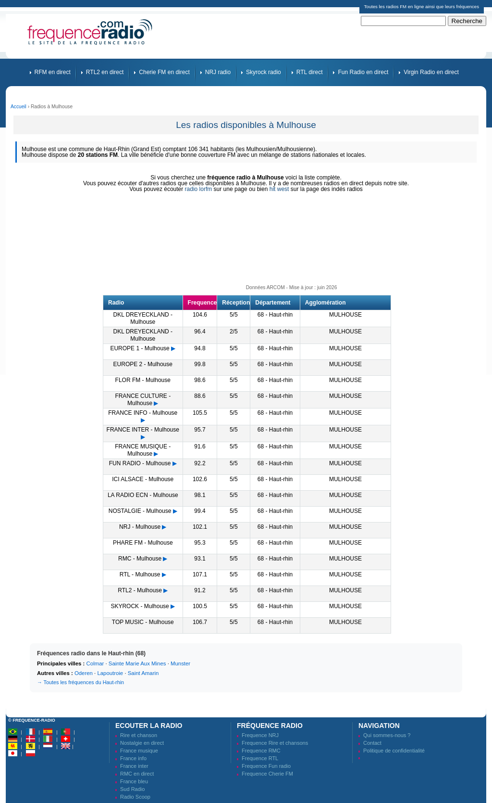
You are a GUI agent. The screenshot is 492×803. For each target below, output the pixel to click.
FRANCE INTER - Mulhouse (143, 429)
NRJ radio (218, 72)
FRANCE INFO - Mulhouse (142, 412)
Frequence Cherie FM (267, 774)
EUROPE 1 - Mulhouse (139, 348)
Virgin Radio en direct (431, 72)
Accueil (18, 106)
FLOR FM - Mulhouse (143, 380)
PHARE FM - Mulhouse (143, 542)
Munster (180, 663)
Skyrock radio (263, 72)
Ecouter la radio (148, 725)
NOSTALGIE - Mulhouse (140, 511)
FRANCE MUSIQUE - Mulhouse (143, 450)
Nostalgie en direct (142, 743)
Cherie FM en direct (164, 72)
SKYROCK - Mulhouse (140, 606)
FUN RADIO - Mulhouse (140, 463)
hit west (279, 189)
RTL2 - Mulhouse (140, 590)
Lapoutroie (110, 673)
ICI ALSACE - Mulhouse (142, 479)
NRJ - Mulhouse (139, 526)
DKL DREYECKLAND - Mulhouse (142, 318)
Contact (372, 743)
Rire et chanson (138, 735)
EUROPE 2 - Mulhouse (142, 364)
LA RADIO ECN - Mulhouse (143, 495)
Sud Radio (132, 789)
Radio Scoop (135, 797)
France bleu (134, 781)
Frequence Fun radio (266, 766)
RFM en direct (53, 72)
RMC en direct (137, 774)
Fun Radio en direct (363, 72)
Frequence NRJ (260, 735)
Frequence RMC (261, 750)
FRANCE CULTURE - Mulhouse (143, 400)
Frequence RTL (260, 758)
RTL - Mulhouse (140, 574)
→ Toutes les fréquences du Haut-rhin (80, 682)
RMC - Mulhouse (139, 558)
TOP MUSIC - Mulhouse (143, 622)
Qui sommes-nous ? (386, 735)
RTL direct (309, 72)
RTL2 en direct (105, 72)
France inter (134, 766)
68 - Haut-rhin (275, 314)
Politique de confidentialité (394, 750)
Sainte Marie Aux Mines (137, 663)
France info (133, 758)
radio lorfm (198, 189)
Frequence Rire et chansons (275, 743)
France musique (139, 750)
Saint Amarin (143, 673)
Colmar (95, 663)
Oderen (83, 673)
